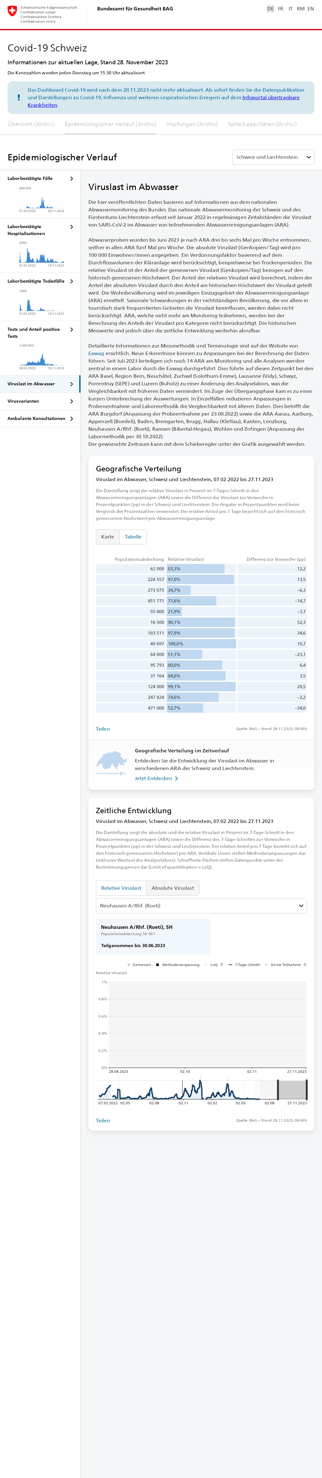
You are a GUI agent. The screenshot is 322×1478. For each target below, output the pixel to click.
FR (280, 9)
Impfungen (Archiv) (192, 124)
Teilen (103, 729)
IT (291, 9)
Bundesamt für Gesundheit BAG (135, 9)
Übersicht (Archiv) (31, 124)
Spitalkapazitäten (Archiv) (262, 124)
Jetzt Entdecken (157, 778)
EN (311, 9)
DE (270, 9)
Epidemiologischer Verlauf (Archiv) (110, 124)
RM (300, 9)
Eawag (96, 353)
